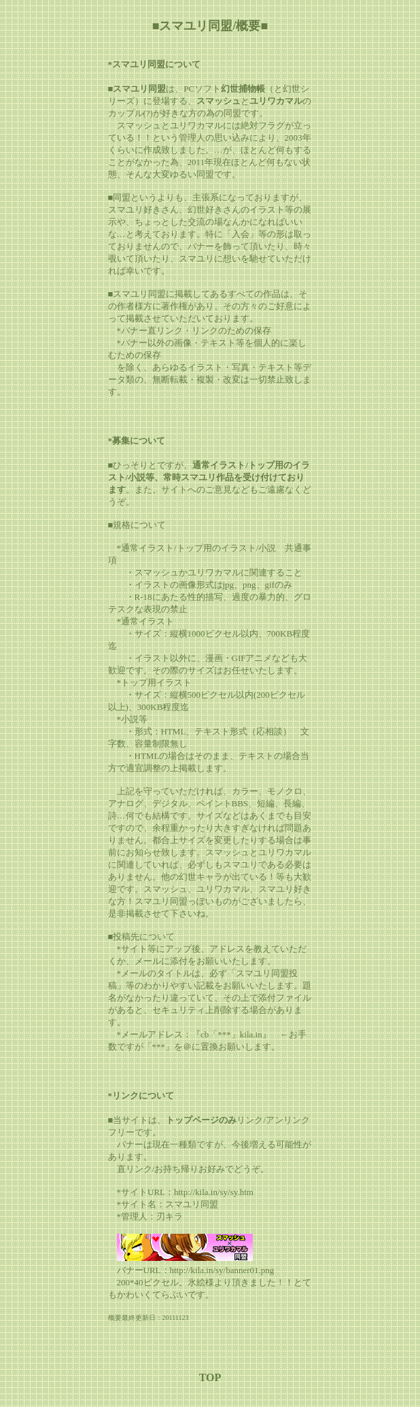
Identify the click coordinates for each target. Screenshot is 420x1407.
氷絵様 (201, 1282)
